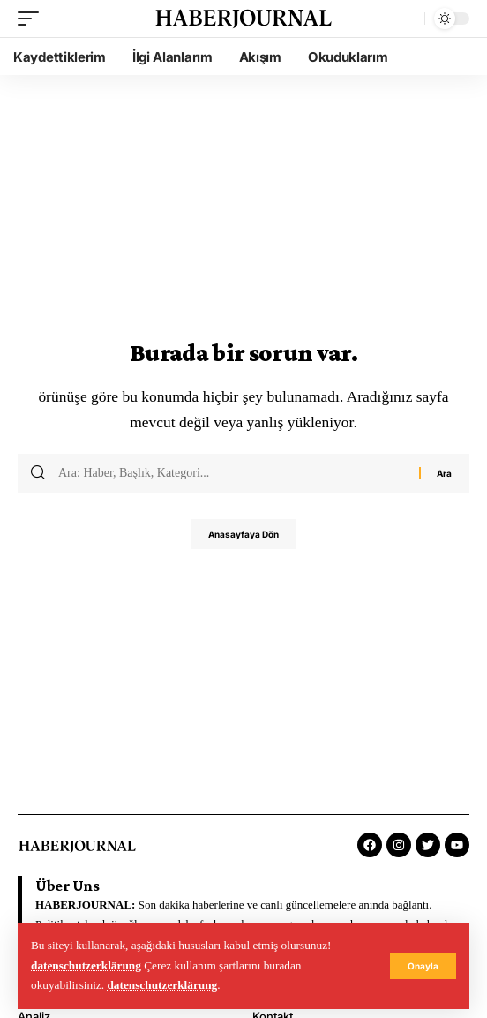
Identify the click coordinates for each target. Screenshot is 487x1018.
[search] (406, 18)
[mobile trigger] (33, 18)
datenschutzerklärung (86, 965)
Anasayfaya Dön (243, 534)
